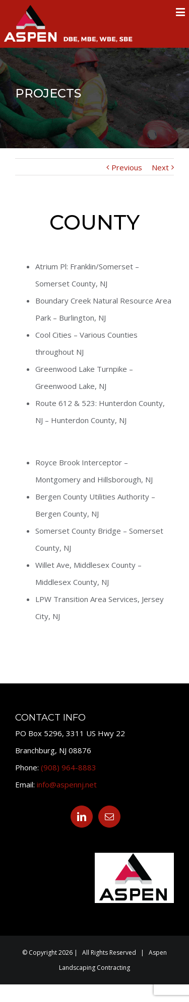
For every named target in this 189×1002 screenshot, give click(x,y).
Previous (126, 167)
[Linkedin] (82, 817)
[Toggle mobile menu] (181, 12)
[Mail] (109, 817)
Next (160, 167)
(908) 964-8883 (68, 767)
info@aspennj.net (67, 784)
